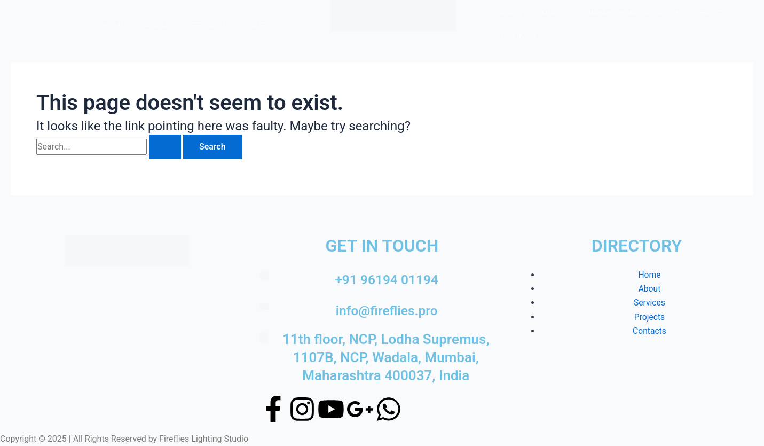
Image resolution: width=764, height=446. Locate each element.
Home (113, 24)
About (158, 24)
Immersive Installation (631, 12)
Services (268, 24)
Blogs (713, 12)
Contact (519, 37)
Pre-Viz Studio (531, 12)
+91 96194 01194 (386, 279)
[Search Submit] (165, 147)
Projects (211, 24)
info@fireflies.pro (387, 310)
